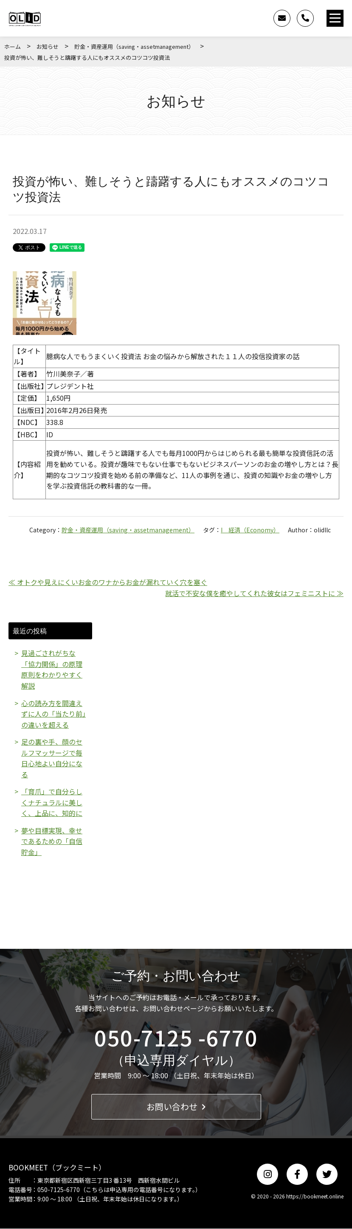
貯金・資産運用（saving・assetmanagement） (134, 46)
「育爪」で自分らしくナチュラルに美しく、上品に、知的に (51, 802)
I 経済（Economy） (250, 530)
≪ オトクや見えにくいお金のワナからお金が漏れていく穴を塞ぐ (107, 582)
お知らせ (48, 46)
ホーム (12, 46)
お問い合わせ (176, 1107)
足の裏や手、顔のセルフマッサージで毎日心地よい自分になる (51, 758)
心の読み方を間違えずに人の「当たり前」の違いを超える (53, 714)
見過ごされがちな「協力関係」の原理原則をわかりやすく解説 (51, 669)
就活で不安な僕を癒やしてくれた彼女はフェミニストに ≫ (254, 593)
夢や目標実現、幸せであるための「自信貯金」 (51, 842)
